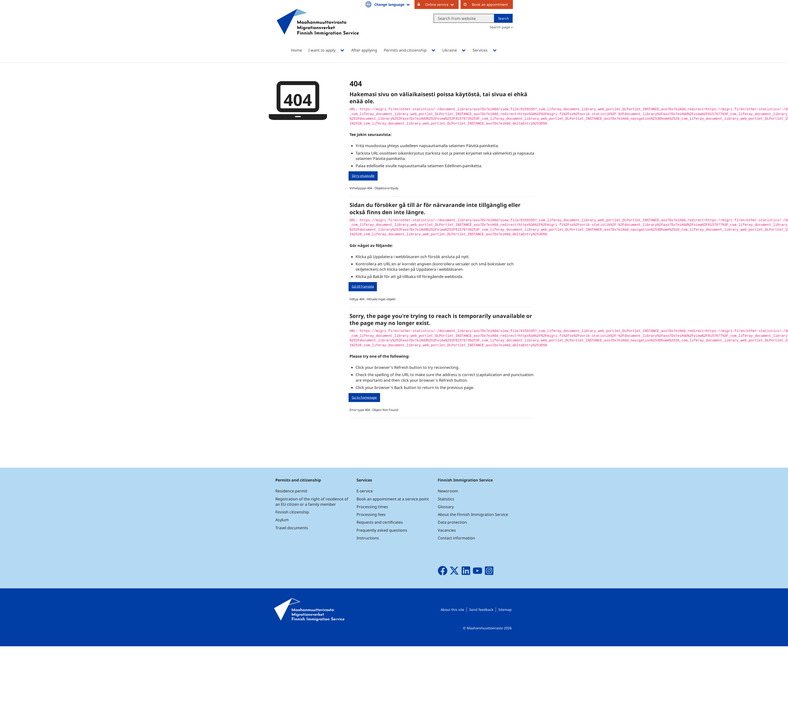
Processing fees (371, 514)
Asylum (282, 519)
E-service (365, 491)
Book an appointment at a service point (393, 499)
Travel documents (291, 527)
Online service (436, 4)
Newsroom (448, 491)
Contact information (456, 538)
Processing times (372, 506)
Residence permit (291, 491)
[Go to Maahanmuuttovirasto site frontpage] (317, 28)
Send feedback (481, 609)
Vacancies (447, 530)
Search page (500, 27)
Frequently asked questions (382, 530)
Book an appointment (490, 4)
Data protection (452, 522)
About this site (452, 609)
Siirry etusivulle (363, 176)
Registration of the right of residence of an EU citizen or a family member (311, 501)
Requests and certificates (380, 522)
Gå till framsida (363, 286)
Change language (389, 4)
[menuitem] (388, 4)
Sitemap (505, 609)
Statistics (446, 499)
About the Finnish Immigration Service (473, 514)
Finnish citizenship (292, 512)
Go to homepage (364, 397)
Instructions (368, 538)
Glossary (446, 506)
